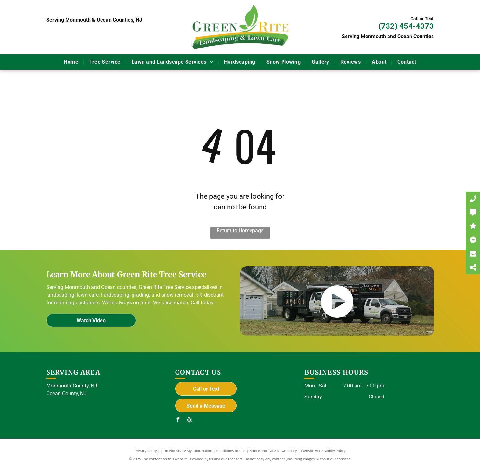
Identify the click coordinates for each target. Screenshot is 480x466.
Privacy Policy (146, 450)
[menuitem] (71, 62)
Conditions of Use (231, 450)
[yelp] (189, 421)
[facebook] (178, 421)
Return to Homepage (240, 231)
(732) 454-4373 (406, 26)
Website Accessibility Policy (323, 450)
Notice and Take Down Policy (273, 450)
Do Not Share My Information (188, 450)
